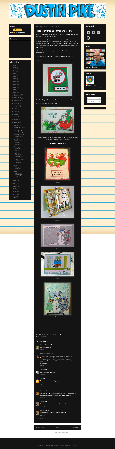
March (16, 120)
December (17, 95)
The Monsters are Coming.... (19, 131)
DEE (37, 60)
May (15, 114)
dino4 (63, 445)
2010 (14, 186)
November (17, 98)
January (17, 125)
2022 (14, 68)
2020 (14, 73)
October (17, 100)
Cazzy (42, 369)
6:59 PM (42, 415)
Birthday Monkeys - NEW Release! (18, 141)
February (17, 122)
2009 (14, 189)
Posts (89, 98)
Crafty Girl (58, 182)
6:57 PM (42, 406)
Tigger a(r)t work (45, 353)
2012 (14, 180)
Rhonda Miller (44, 345)
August (16, 106)
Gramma (57, 317)
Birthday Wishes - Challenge (19, 135)
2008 (14, 191)
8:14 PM (42, 350)
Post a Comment (43, 419)
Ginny (57, 249)
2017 (14, 81)
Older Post (75, 427)
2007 (14, 194)
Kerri (57, 278)
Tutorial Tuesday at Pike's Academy (19, 160)
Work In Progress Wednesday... (19, 154)
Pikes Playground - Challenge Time (18, 174)
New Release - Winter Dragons (18, 167)
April (15, 117)
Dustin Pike (92, 85)
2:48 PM (42, 387)
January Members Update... (17, 148)
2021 (14, 71)
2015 (14, 87)
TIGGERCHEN (40, 103)
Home (58, 427)
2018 (14, 79)
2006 (14, 197)
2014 (14, 90)
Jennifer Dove (57, 220)
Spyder (42, 391)
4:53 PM (42, 397)
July (15, 108)
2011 (14, 183)
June (16, 111)
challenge (43, 336)
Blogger (75, 445)
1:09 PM (42, 366)
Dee (41, 378)
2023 (14, 65)
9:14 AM (42, 374)
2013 (14, 92)
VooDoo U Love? (19, 127)
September (17, 103)
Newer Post (40, 427)
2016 (14, 84)
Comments (91, 101)
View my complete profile (94, 88)
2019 (14, 76)
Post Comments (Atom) (61, 432)
